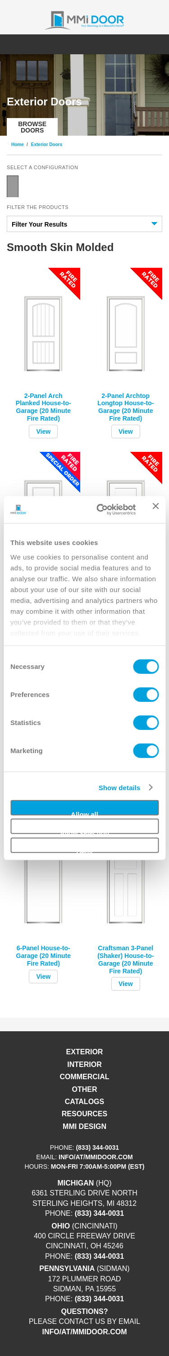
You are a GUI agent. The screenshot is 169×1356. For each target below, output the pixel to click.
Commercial (84, 1077)
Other (84, 1089)
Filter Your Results (39, 224)
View (43, 431)
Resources (84, 1114)
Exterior (84, 1052)
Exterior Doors (46, 144)
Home (17, 144)
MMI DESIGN (84, 1126)
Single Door (12, 186)
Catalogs (84, 1101)
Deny (84, 850)
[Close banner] (155, 510)
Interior (84, 1064)
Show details (120, 787)
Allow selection (84, 831)
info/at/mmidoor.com (96, 1157)
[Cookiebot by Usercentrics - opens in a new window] (101, 510)
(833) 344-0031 (97, 1147)
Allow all (84, 812)
